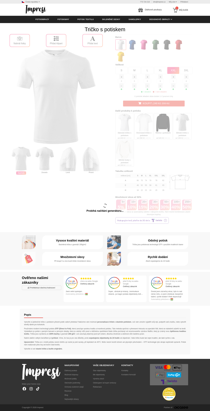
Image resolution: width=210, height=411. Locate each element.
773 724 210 (145, 2)
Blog (66, 395)
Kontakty (124, 371)
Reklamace (97, 387)
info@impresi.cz (159, 2)
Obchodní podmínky (72, 383)
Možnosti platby (71, 379)
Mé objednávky (99, 375)
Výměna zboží (98, 379)
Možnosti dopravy (71, 375)
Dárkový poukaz (71, 371)
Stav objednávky (99, 371)
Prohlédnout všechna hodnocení (41, 288)
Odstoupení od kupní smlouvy (104, 383)
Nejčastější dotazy (72, 399)
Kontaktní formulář (128, 375)
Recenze (68, 391)
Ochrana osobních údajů (74, 387)
